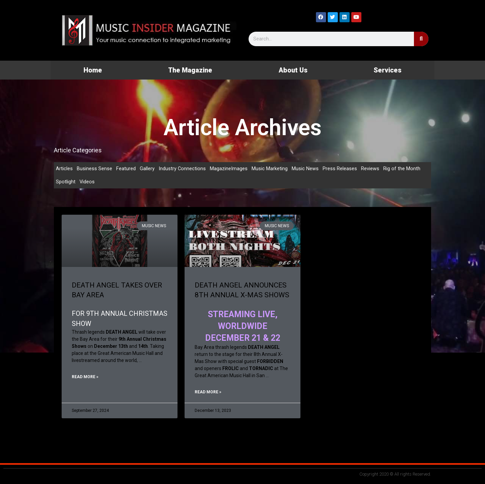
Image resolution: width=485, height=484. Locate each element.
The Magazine (190, 70)
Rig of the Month (402, 168)
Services (387, 70)
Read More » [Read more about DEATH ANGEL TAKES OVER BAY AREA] (85, 377)
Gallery (147, 168)
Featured (126, 168)
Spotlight (65, 182)
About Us (293, 70)
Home (93, 70)
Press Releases (340, 168)
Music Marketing (270, 168)
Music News (305, 168)
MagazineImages (229, 168)
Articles (64, 168)
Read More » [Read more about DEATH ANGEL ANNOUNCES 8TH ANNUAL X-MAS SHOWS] (208, 393)
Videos (87, 182)
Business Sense (94, 168)
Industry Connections (182, 168)
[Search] (421, 39)
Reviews (370, 168)
